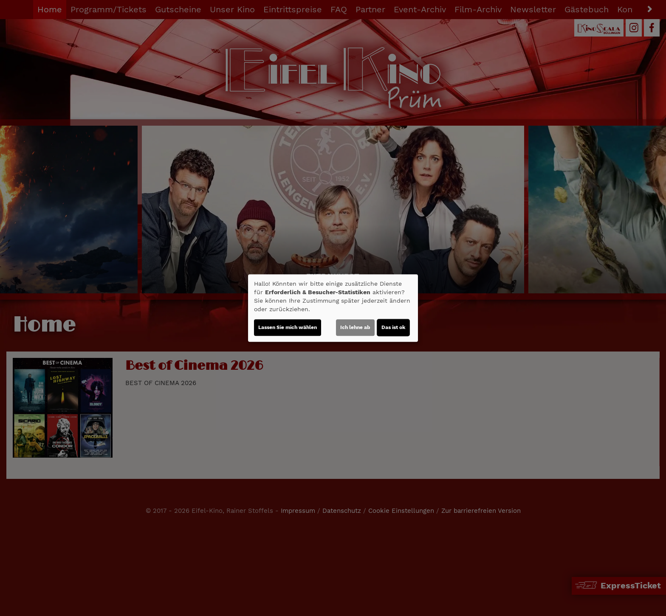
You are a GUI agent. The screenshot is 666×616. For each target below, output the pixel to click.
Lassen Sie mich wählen (287, 327)
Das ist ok (393, 327)
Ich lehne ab (355, 327)
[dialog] (333, 308)
